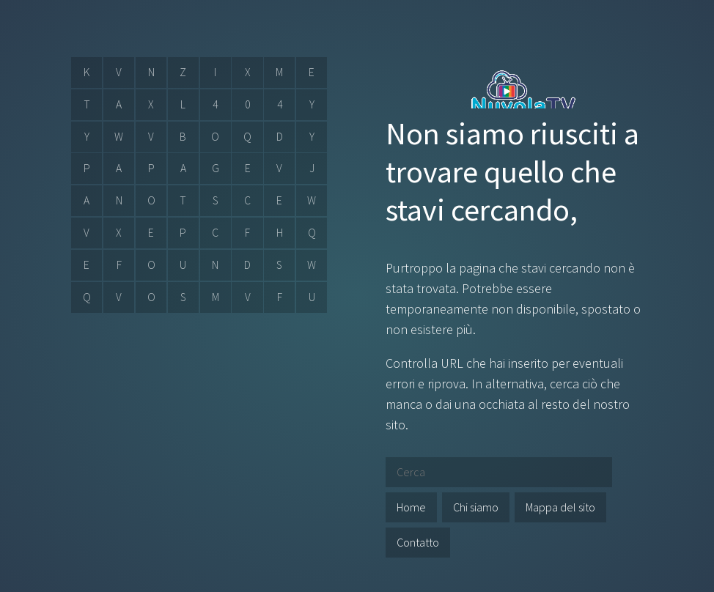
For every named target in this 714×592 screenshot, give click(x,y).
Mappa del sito (560, 507)
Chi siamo (475, 507)
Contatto (418, 542)
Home (411, 507)
